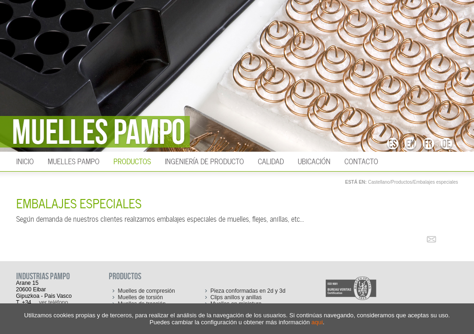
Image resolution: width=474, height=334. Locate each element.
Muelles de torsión (140, 297)
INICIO (25, 160)
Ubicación (314, 160)
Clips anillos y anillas (236, 297)
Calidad (271, 160)
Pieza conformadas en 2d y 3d (248, 291)
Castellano (379, 182)
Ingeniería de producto (204, 160)
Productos (132, 160)
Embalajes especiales (435, 182)
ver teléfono (53, 302)
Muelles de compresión (146, 291)
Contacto (361, 160)
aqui (317, 322)
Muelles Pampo (74, 160)
